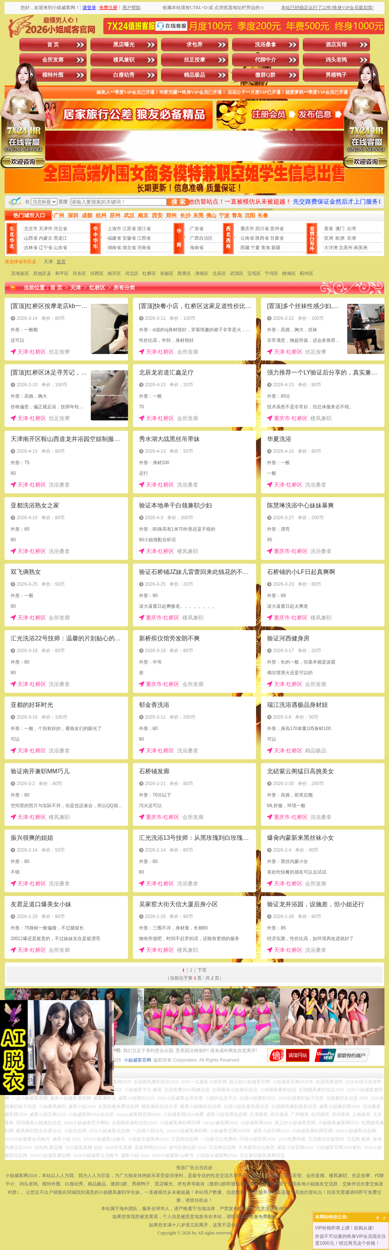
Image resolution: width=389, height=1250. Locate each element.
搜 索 (178, 202)
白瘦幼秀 (123, 75)
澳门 (340, 228)
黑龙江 (60, 238)
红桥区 (149, 273)
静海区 (289, 273)
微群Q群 (265, 75)
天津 (48, 261)
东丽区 (167, 273)
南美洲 (360, 247)
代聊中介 (265, 60)
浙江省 (144, 228)
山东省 (60, 247)
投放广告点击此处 (194, 1167)
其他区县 (42, 273)
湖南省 (114, 247)
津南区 (202, 273)
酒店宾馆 (336, 44)
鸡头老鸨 (336, 60)
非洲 (351, 238)
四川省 (262, 228)
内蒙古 (45, 238)
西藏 (245, 247)
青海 (265, 247)
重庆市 (247, 228)
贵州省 (277, 228)
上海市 (114, 228)
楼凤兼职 (123, 60)
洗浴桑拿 (265, 44)
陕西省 (262, 238)
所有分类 (124, 288)
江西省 (144, 238)
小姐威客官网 (137, 1060)
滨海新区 (20, 273)
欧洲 (340, 238)
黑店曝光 (123, 44)
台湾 (351, 228)
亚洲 (328, 238)
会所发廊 (52, 60)
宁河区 (271, 273)
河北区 (132, 273)
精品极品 (194, 75)
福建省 (114, 238)
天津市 (45, 228)
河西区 (97, 273)
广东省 (197, 228)
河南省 (144, 247)
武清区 (237, 273)
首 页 (53, 44)
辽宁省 (45, 247)
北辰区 (219, 273)
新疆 (275, 247)
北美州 (346, 247)
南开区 (114, 273)
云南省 (247, 238)
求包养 (194, 44)
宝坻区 (254, 273)
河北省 (60, 228)
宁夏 (255, 247)
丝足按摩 (194, 60)
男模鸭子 (336, 75)
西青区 (184, 273)
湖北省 (129, 247)
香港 (328, 228)
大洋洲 (331, 247)
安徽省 (129, 238)
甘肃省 (277, 238)
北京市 (31, 228)
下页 (202, 970)
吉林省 (31, 247)
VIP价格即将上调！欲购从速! (344, 1228)
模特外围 (52, 75)
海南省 (197, 247)
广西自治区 (201, 238)
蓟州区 (306, 273)
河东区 (79, 273)
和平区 (62, 273)
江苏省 (129, 228)
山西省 (31, 238)
